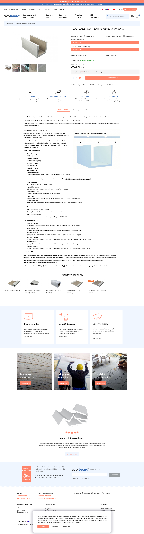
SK (101, 9)
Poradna (24, 10)
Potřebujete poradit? (80, 110)
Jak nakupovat (13, 10)
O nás (55, 10)
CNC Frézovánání (94, 16)
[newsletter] (89, 475)
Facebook (86, 494)
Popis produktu (63, 110)
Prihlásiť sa (114, 475)
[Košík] (137, 16)
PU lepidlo (33, 257)
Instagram (96, 494)
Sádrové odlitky (49, 16)
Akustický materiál (78, 16)
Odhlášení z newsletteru (81, 479)
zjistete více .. (28, 337)
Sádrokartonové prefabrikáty (29, 16)
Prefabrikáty (9, 23)
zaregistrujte (44, 475)
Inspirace (32, 10)
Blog (38, 10)
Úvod (5, 10)
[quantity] (76, 78)
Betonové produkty (62, 16)
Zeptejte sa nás (72, 454)
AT (112, 9)
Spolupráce (46, 10)
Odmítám (67, 526)
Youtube (106, 494)
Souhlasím (44, 526)
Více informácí (76, 522)
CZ (107, 9)
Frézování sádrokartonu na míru (25, 23)
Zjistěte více (100, 384)
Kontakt (61, 10)
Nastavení (56, 526)
